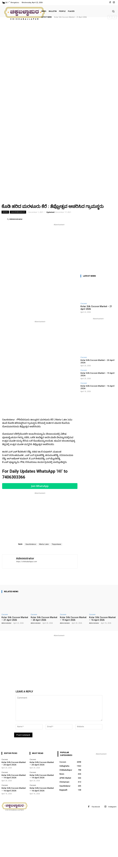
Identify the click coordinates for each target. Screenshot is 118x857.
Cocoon (84, 303)
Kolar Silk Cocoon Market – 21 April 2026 (70, 17)
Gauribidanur (18, 212)
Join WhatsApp (40, 486)
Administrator (16, 219)
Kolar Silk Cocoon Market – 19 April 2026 (97, 370)
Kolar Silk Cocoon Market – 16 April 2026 (97, 379)
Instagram (112, 806)
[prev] (110, 17)
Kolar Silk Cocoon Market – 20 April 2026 (97, 360)
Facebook (96, 806)
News (5, 212)
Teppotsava (56, 544)
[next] (114, 17)
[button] (113, 11)
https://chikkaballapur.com (26, 562)
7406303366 (13, 477)
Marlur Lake (44, 544)
